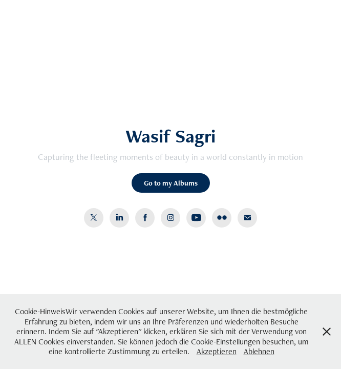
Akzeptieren (217, 351)
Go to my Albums (171, 183)
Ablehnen (259, 351)
